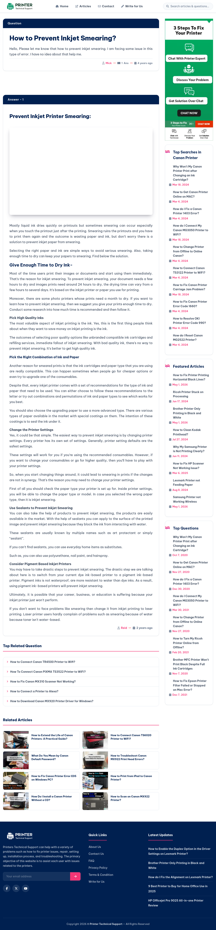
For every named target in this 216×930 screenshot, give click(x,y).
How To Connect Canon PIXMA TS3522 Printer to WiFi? (48, 671)
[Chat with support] (189, 80)
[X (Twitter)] (16, 888)
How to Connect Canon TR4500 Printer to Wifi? (42, 662)
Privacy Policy (98, 868)
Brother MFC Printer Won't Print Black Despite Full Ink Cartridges (191, 664)
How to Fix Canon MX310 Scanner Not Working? (43, 681)
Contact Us (96, 854)
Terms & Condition (101, 875)
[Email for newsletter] (36, 876)
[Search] (190, 6)
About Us (95, 847)
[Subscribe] (75, 876)
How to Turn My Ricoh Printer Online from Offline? (187, 643)
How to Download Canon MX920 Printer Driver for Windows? (51, 701)
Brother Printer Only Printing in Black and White (187, 413)
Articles (83, 6)
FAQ (91, 861)
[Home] (19, 6)
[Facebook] (6, 888)
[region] (81, 83)
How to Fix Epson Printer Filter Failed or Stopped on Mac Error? (190, 685)
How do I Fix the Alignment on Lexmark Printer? (180, 877)
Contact (106, 6)
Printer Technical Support (106, 923)
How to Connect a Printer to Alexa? (34, 691)
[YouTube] (25, 888)
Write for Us (132, 6)
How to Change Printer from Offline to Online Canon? (188, 251)
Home (62, 6)
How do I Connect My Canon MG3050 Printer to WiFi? (190, 230)
